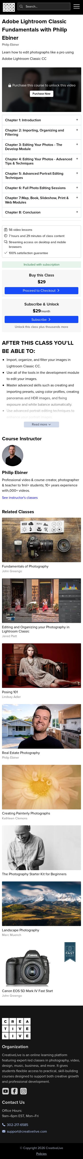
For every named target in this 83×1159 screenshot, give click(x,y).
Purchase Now (41, 94)
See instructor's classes (20, 497)
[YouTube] (5, 1091)
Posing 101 (10, 691)
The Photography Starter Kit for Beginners (34, 873)
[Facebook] (14, 1091)
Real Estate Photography (21, 752)
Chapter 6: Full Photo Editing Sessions (35, 187)
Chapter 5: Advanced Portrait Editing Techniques (34, 175)
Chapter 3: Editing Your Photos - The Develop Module (33, 146)
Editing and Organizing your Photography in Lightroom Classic (35, 629)
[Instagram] (23, 1091)
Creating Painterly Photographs (26, 813)
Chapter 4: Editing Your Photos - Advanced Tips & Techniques (38, 161)
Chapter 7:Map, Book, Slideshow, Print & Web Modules (36, 200)
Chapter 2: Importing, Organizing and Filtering (34, 132)
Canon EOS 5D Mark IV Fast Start (27, 990)
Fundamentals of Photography (25, 566)
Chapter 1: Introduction (23, 120)
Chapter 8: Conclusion (22, 212)
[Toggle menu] (76, 6)
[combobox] (44, 6)
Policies (41, 1153)
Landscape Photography (20, 930)
